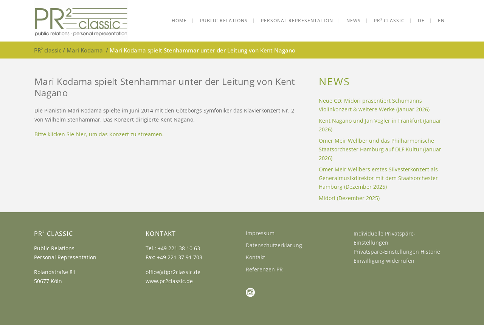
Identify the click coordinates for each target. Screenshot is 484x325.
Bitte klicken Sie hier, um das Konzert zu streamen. (99, 134)
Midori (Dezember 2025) (349, 198)
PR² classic (47, 50)
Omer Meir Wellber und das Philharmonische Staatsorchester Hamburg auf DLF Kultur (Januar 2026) (380, 149)
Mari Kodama (85, 50)
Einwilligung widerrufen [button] (384, 260)
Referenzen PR (264, 269)
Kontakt (255, 257)
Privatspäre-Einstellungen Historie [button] (397, 251)
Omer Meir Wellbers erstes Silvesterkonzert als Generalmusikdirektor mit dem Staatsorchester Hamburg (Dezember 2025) (378, 178)
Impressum (260, 233)
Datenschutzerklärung (274, 245)
